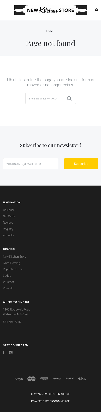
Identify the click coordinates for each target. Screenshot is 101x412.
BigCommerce (60, 401)
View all (7, 288)
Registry (8, 229)
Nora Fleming (11, 263)
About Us (9, 235)
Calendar (8, 210)
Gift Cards (9, 216)
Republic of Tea (13, 269)
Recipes (8, 222)
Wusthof (8, 282)
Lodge (7, 275)
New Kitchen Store (14, 256)
